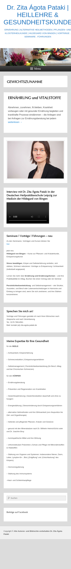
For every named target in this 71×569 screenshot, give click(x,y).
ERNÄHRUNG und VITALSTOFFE (34, 98)
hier (8, 244)
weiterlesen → (15, 122)
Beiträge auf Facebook (17, 512)
